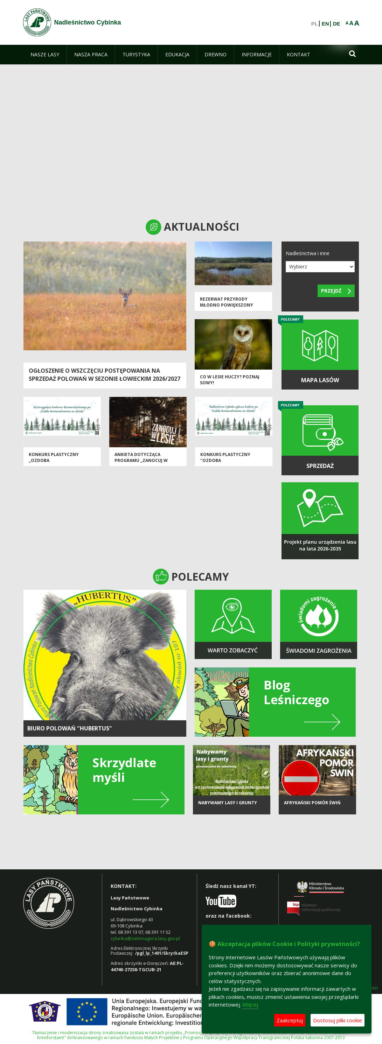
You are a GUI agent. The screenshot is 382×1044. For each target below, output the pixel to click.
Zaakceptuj (290, 1020)
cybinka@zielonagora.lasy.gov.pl (145, 938)
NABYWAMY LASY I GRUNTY (227, 803)
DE (336, 24)
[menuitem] (45, 54)
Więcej (250, 1004)
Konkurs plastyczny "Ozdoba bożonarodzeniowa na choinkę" (228, 463)
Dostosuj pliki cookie (337, 1020)
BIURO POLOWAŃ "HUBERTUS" (69, 728)
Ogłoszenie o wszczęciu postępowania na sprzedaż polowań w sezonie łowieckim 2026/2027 (104, 375)
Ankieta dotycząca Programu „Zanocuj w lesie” (141, 460)
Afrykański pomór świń (312, 803)
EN (325, 24)
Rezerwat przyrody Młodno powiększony (226, 302)
